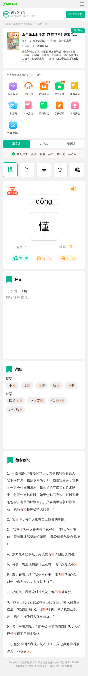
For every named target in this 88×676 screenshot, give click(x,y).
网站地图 (67, 666)
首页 (8, 24)
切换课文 (78, 30)
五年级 (29, 24)
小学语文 (18, 24)
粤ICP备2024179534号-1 (47, 666)
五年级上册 (41, 24)
